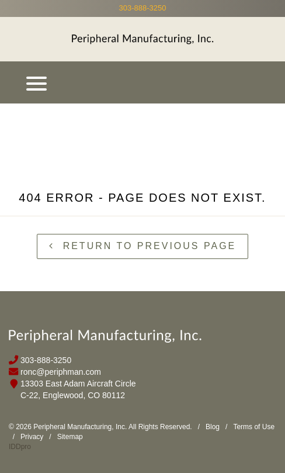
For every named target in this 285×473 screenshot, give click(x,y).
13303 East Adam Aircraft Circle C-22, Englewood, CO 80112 (78, 389)
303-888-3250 (142, 8)
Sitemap (70, 437)
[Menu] (36, 82)
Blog (213, 427)
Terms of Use (253, 427)
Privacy (31, 437)
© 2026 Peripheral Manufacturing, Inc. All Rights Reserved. (100, 427)
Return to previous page (143, 246)
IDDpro (20, 447)
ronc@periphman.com (60, 372)
